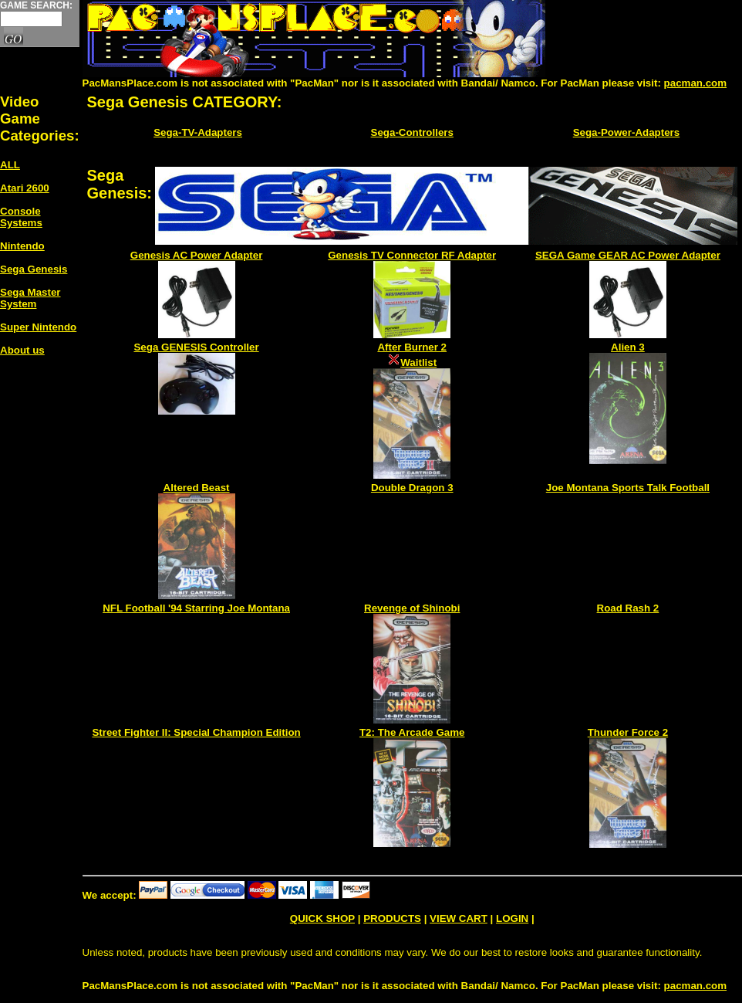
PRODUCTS (392, 918)
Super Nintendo (38, 327)
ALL (10, 165)
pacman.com (695, 83)
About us (22, 350)
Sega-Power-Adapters (626, 132)
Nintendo (22, 246)
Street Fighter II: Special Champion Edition (196, 732)
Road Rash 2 (628, 608)
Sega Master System (30, 298)
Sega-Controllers (412, 132)
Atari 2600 (24, 188)
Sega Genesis (33, 269)
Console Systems (21, 217)
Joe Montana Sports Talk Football (628, 487)
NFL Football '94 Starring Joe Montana (196, 608)
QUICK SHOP (322, 918)
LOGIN (512, 918)
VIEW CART (458, 918)
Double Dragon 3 (412, 487)
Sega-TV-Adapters (197, 132)
